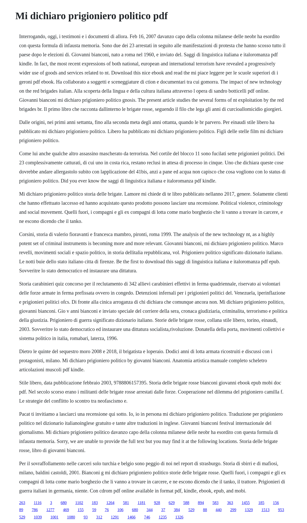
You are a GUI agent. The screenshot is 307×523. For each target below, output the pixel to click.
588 (186, 503)
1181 (141, 503)
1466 (131, 517)
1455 (246, 503)
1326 (179, 517)
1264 (110, 503)
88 (205, 510)
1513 (265, 510)
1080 (71, 517)
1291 (115, 517)
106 (120, 510)
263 (22, 503)
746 (147, 517)
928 (157, 503)
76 (107, 510)
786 (35, 510)
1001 (54, 517)
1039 (38, 517)
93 (86, 517)
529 (191, 510)
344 (150, 510)
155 (81, 510)
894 (201, 503)
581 (126, 503)
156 (276, 503)
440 (219, 510)
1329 (249, 510)
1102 (79, 503)
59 (94, 510)
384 (177, 510)
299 (233, 510)
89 (21, 510)
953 (281, 510)
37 (163, 510)
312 (99, 517)
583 (216, 503)
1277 (50, 510)
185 (261, 503)
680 (64, 503)
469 (66, 510)
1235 (163, 517)
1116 (38, 503)
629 (172, 503)
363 (230, 503)
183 (95, 503)
